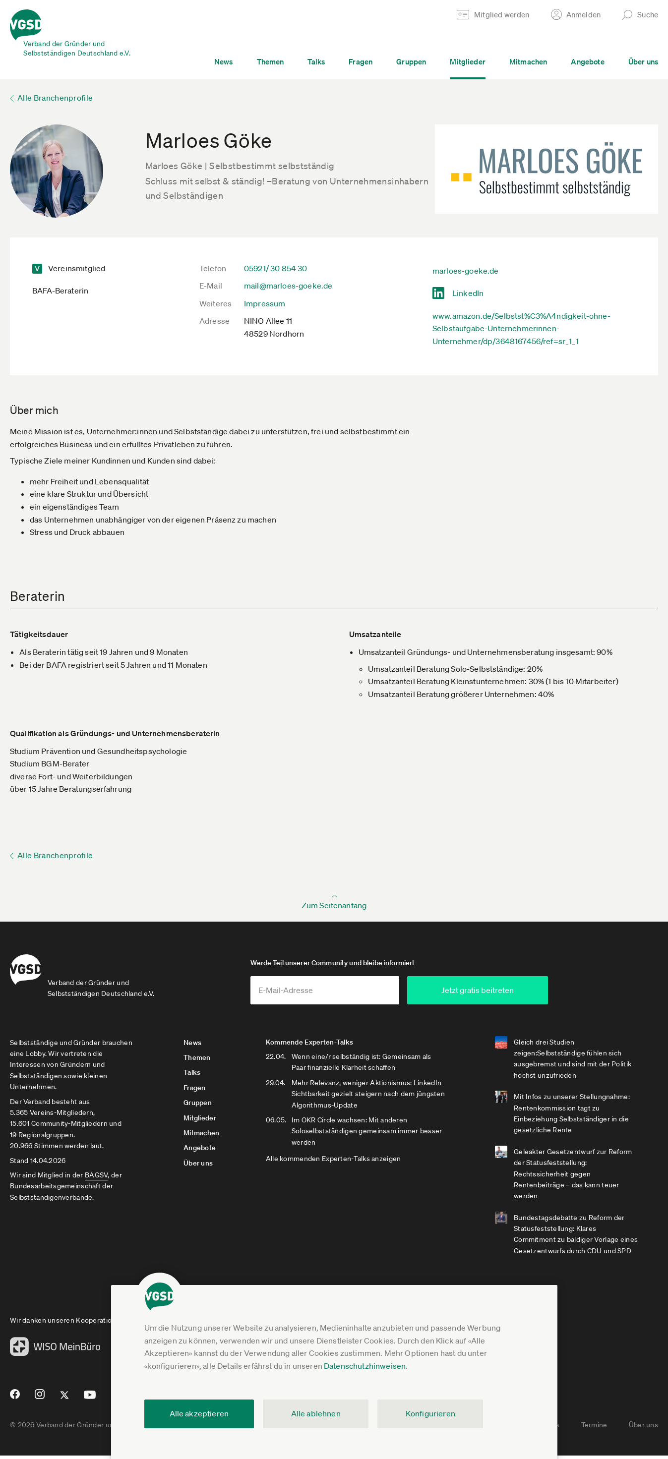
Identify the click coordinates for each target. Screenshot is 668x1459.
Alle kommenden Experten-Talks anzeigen (335, 1162)
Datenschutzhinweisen (365, 1366)
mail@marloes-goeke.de (288, 286)
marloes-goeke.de (465, 271)
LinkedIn (468, 293)
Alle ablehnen (316, 1413)
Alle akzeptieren (199, 1413)
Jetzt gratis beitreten (506, 993)
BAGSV (96, 1178)
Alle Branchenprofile (55, 98)
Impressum (264, 303)
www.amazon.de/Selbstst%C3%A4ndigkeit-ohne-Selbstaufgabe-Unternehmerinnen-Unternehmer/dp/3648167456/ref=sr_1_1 (521, 328)
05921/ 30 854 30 (275, 268)
